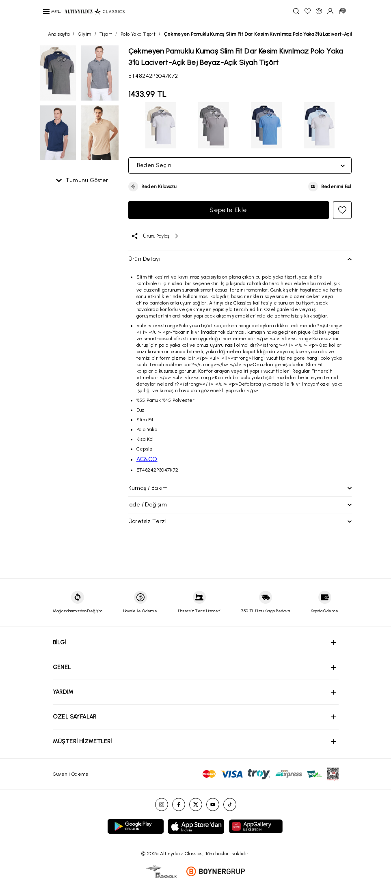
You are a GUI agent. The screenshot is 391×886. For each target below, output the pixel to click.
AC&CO (147, 459)
